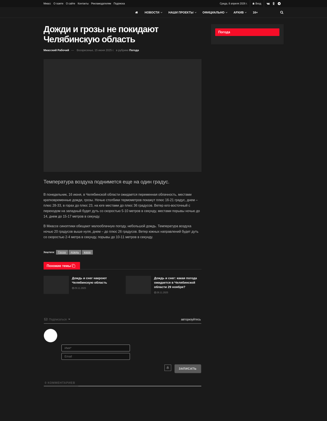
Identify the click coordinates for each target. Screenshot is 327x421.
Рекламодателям (101, 3)
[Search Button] (281, 12)
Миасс (47, 3)
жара (87, 252)
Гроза (62, 252)
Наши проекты (181, 12)
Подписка (119, 3)
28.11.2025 (161, 292)
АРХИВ (239, 12)
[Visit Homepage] (75, 12)
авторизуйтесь (190, 319)
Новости (152, 12)
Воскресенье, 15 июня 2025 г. (95, 50)
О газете (58, 3)
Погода (134, 50)
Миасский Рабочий (56, 50)
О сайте (70, 3)
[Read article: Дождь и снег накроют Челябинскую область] (56, 285)
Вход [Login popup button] (257, 3)
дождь (75, 252)
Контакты (83, 3)
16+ (255, 12)
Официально (213, 12)
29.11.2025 (79, 288)
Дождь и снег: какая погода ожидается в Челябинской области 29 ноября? (175, 282)
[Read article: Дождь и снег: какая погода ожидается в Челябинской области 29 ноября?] (138, 285)
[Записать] (188, 368)
